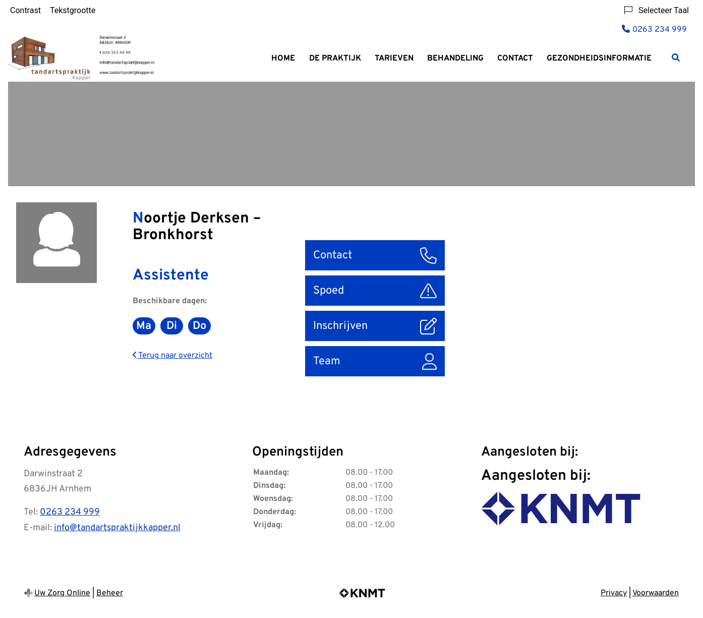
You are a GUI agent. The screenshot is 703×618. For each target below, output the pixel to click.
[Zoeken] (676, 57)
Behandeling (455, 58)
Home (283, 58)
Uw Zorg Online (62, 593)
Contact (515, 58)
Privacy (614, 593)
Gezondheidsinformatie (599, 58)
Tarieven (394, 58)
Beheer (109, 593)
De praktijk (335, 58)
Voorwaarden (655, 593)
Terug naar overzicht (172, 356)
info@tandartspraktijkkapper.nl (117, 528)
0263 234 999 (70, 512)
